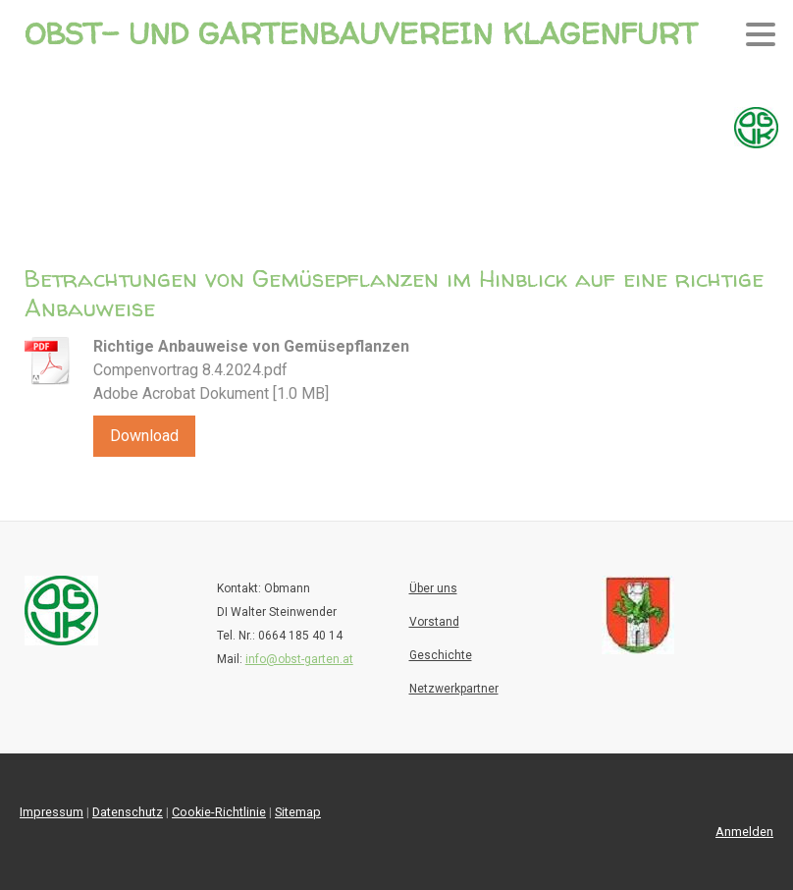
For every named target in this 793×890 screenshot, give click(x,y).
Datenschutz (127, 812)
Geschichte (440, 655)
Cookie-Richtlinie (219, 812)
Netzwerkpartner (454, 688)
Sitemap (298, 812)
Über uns (433, 588)
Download (144, 435)
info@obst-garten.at (299, 659)
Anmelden (744, 831)
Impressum (51, 812)
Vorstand (434, 622)
